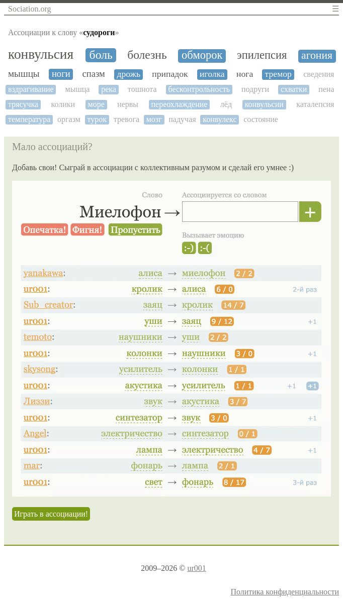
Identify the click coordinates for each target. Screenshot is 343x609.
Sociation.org (29, 9)
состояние (260, 119)
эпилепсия (262, 55)
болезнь (146, 55)
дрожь (128, 74)
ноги (61, 74)
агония (316, 55)
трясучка (23, 104)
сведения (318, 74)
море (96, 104)
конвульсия (40, 54)
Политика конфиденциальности (284, 591)
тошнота (142, 89)
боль (101, 54)
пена (326, 89)
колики (63, 104)
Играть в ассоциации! (51, 514)
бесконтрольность (199, 89)
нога (244, 74)
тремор (278, 74)
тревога (126, 119)
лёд (226, 104)
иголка (212, 74)
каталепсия (315, 104)
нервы (127, 104)
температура (29, 119)
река (108, 89)
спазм (93, 74)
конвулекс (219, 119)
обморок (202, 55)
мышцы (24, 73)
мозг (154, 119)
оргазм (68, 119)
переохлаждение (179, 104)
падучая (182, 119)
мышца (77, 89)
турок (97, 119)
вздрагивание (31, 89)
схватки (294, 89)
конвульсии (263, 104)
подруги (255, 89)
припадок (170, 74)
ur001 (196, 568)
